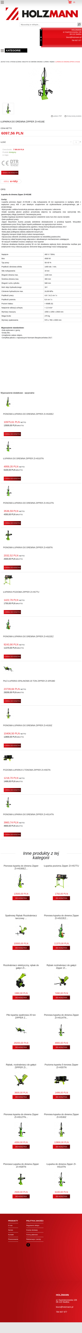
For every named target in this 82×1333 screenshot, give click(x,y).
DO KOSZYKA (21, 898)
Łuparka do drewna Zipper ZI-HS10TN (23, 458)
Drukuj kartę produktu (72, 116)
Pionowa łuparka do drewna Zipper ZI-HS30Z (27, 725)
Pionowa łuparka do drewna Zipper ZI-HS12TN (28, 503)
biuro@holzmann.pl (73, 37)
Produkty (13, 1221)
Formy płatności (32, 1235)
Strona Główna (15, 62)
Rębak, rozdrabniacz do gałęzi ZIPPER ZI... (21, 1066)
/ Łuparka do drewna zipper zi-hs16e (67, 62)
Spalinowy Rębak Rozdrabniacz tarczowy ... (21, 917)
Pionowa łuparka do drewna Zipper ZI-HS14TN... (61, 1016)
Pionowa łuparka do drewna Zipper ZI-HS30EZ (28, 414)
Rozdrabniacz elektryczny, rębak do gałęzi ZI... (21, 966)
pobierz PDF (56, 116)
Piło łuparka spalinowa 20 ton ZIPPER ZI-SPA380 (29, 681)
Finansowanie (13, 1239)
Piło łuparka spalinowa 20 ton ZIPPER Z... (21, 1016)
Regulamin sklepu (32, 1225)
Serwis (10, 1230)
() (74, 2)
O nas (10, 1225)
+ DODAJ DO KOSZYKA (10, 173)
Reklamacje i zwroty (33, 1239)
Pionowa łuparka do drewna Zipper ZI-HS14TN (28, 814)
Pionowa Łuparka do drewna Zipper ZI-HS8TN (28, 547)
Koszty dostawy (32, 1230)
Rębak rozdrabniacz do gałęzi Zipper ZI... (61, 966)
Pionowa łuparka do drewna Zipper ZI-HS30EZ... (21, 867)
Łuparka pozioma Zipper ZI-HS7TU (21, 592)
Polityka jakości (34, 1221)
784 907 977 (76, 40)
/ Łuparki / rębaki (48, 62)
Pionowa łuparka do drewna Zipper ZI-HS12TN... (21, 1115)
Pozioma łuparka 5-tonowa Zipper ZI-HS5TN (26, 770)
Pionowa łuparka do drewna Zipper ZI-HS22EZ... (61, 917)
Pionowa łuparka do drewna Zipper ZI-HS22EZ (28, 636)
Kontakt (11, 1235)
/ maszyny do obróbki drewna (32, 62)
